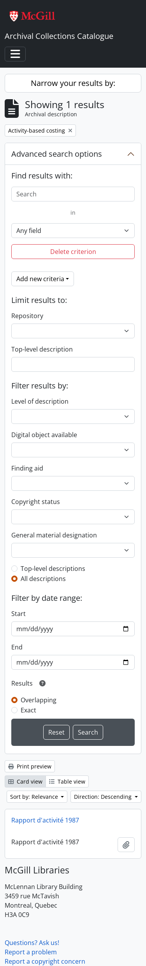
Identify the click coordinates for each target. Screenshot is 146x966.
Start (18, 613)
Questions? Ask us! (32, 942)
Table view (67, 781)
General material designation (54, 535)
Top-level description (42, 349)
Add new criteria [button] (40, 279)
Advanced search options (56, 154)
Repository (27, 316)
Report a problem (31, 952)
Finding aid (27, 468)
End (17, 647)
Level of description (40, 401)
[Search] (73, 194)
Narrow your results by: (73, 83)
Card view (25, 781)
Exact (28, 710)
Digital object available (44, 434)
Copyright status (35, 501)
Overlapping (38, 700)
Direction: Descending (103, 796)
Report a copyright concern (45, 961)
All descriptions (43, 578)
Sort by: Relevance (35, 796)
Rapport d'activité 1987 (45, 820)
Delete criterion (73, 251)
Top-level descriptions (53, 568)
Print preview (29, 766)
